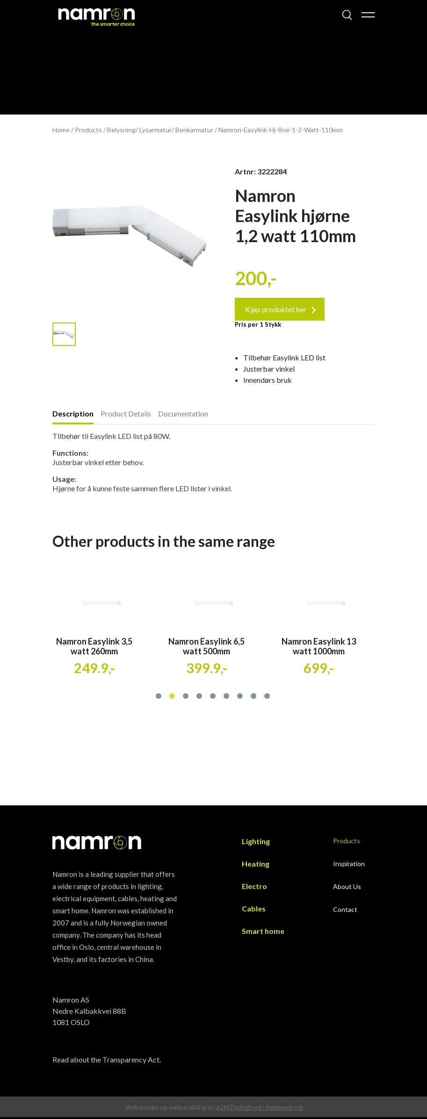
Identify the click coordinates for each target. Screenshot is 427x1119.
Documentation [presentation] (183, 415)
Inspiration (349, 866)
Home (61, 130)
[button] (159, 697)
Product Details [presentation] (126, 415)
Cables (254, 910)
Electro (254, 888)
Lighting (256, 843)
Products (88, 130)
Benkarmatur (194, 130)
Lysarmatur (155, 130)
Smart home (263, 933)
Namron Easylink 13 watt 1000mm (319, 648)
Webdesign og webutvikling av (170, 1109)
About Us (347, 889)
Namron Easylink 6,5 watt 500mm (206, 648)
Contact (345, 912)
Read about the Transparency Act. (106, 1061)
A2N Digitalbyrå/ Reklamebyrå (259, 1109)
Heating (255, 865)
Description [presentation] (73, 415)
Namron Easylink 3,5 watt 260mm (94, 648)
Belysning (121, 130)
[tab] (76, 417)
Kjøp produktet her (281, 311)
